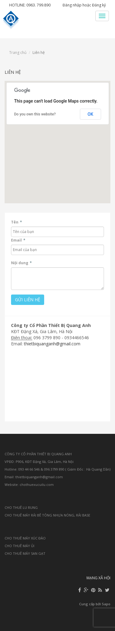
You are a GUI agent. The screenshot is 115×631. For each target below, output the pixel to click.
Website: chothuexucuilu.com (29, 484)
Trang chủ (17, 52)
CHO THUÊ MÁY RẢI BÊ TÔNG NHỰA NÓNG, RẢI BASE (47, 515)
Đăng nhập (72, 5)
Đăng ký (99, 5)
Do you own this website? (35, 114)
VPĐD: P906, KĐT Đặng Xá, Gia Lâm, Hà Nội (39, 461)
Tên (16, 222)
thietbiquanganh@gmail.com (52, 344)
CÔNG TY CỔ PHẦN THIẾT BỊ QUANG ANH (38, 454)
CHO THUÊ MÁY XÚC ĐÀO (25, 538)
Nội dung (21, 262)
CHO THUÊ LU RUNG (21, 507)
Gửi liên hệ (27, 299)
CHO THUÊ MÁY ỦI (19, 545)
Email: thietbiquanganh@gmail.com (34, 477)
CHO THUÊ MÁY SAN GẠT (25, 553)
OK (91, 114)
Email (18, 240)
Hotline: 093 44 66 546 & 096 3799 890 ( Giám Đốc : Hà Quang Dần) (57, 469)
